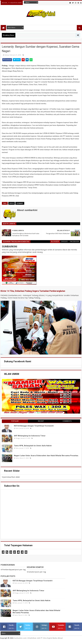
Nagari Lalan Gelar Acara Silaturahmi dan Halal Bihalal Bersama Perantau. (46, 455)
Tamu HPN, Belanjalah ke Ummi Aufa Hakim (33, 446)
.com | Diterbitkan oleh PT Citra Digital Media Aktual (38, 638)
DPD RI (11, 203)
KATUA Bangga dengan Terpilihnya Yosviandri (34, 426)
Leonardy (20, 203)
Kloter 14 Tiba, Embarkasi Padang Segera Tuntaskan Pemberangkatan (33, 291)
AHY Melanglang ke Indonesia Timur (30, 436)
